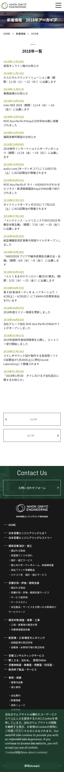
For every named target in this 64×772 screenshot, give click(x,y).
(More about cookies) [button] (26, 752)
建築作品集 (17, 682)
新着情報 (21, 33)
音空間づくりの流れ (21, 555)
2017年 (30, 435)
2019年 (33, 419)
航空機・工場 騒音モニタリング (27, 638)
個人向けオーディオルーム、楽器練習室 (32, 565)
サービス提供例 (19, 597)
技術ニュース (18, 705)
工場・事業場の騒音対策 (24, 624)
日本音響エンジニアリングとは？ (28, 533)
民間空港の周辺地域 (21, 642)
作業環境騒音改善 (20, 629)
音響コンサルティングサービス (26, 655)
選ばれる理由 (18, 550)
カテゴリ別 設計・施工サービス (29, 574)
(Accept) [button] (32, 766)
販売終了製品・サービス (23, 669)
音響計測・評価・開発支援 (24, 583)
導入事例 (15, 687)
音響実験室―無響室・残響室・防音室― (32, 665)
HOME (7, 33)
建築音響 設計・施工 (20, 546)
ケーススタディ (19, 602)
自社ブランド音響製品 (23, 570)
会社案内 (15, 695)
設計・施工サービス (21, 560)
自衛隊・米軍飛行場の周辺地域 (27, 647)
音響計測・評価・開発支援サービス (30, 592)
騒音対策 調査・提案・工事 (24, 620)
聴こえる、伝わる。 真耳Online (27, 660)
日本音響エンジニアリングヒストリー (30, 537)
